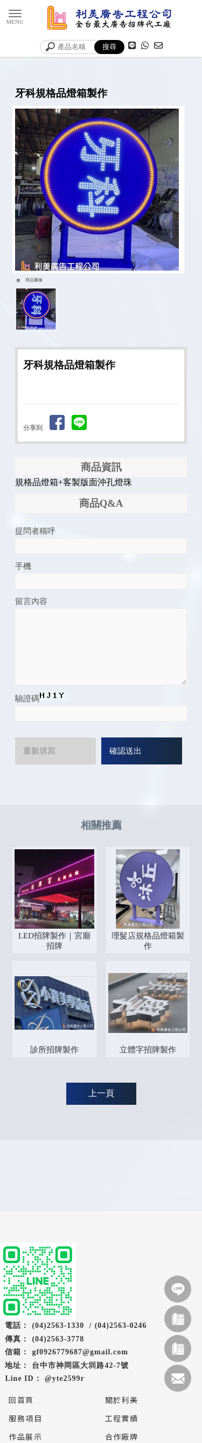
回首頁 (21, 1399)
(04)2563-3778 (58, 1339)
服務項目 (25, 1418)
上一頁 (101, 1093)
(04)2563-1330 (58, 1325)
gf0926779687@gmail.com (80, 1352)
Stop (105, 283)
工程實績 (121, 1418)
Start (97, 283)
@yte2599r (65, 1378)
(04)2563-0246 (121, 1325)
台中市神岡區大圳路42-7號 (80, 1365)
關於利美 (121, 1399)
